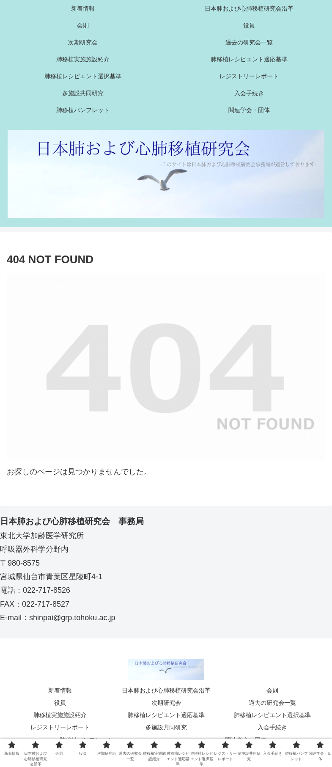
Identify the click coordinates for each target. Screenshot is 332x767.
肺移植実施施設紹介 (60, 715)
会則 (272, 690)
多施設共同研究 (166, 727)
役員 (60, 702)
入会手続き (272, 727)
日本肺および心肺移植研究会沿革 (166, 690)
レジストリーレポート (60, 727)
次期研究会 (166, 702)
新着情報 (60, 690)
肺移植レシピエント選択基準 (272, 715)
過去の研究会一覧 (272, 702)
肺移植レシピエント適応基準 (166, 715)
